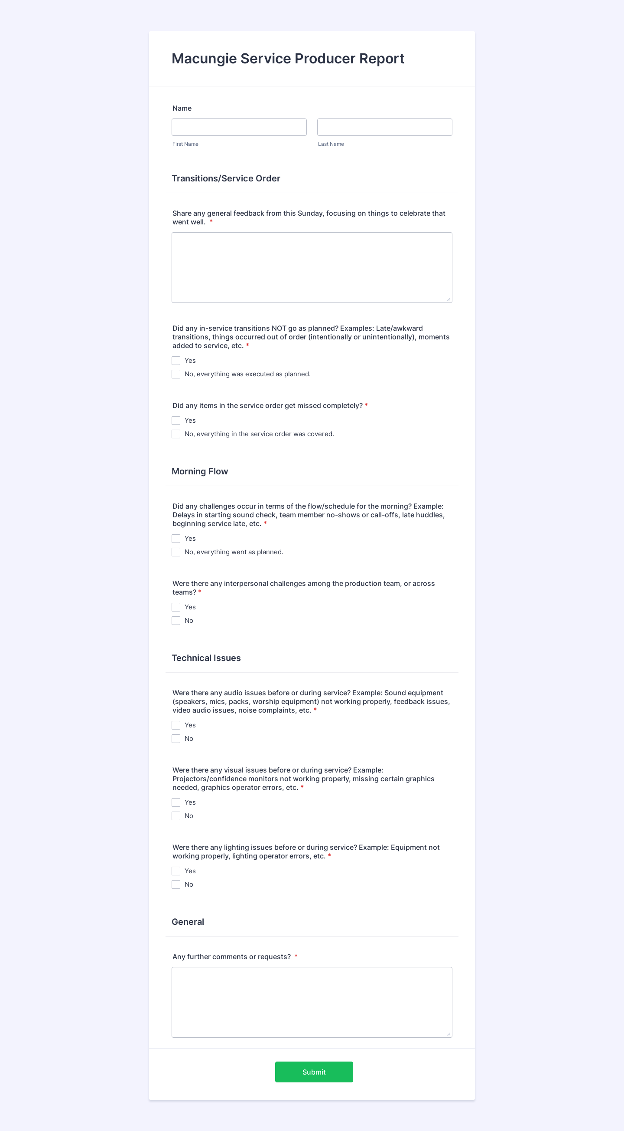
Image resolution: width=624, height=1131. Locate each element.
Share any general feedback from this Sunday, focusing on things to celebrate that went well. (308, 217)
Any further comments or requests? (235, 956)
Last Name (331, 144)
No (189, 620)
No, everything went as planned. (234, 552)
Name (182, 108)
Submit (314, 1072)
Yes (190, 360)
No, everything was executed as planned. (248, 374)
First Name (185, 144)
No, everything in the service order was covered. (259, 434)
